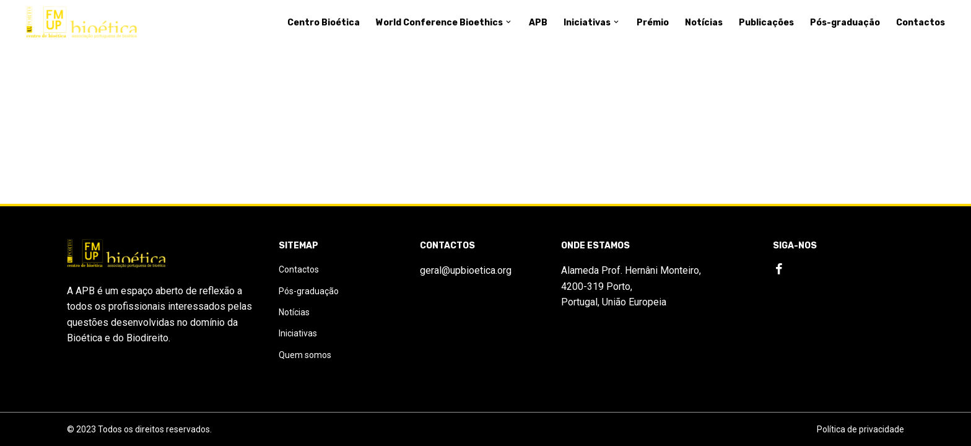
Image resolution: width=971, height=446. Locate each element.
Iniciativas (592, 22)
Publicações (766, 22)
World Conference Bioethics (444, 22)
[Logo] (81, 23)
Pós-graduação (845, 22)
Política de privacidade (860, 429)
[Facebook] (779, 269)
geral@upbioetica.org (466, 270)
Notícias (704, 22)
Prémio (653, 22)
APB (538, 22)
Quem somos (305, 355)
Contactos (920, 22)
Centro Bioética (323, 22)
